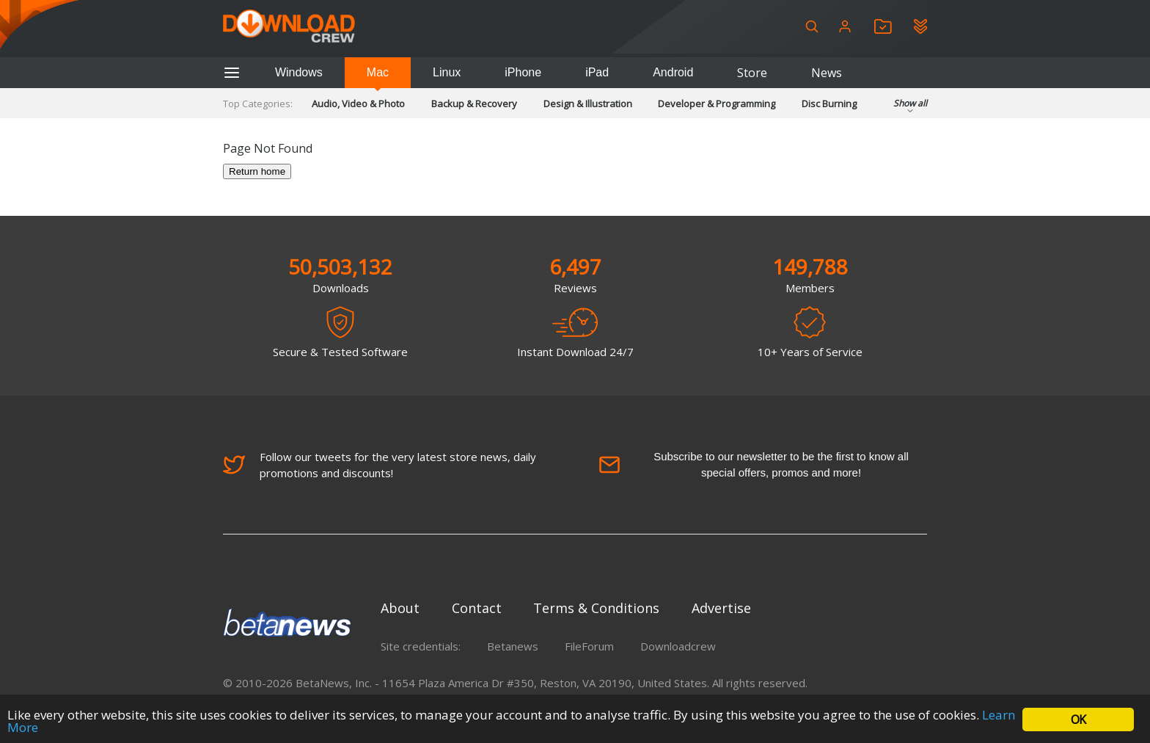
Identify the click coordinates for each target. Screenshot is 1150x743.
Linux (447, 72)
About (400, 608)
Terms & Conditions (596, 608)
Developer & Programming (716, 103)
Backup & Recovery (474, 103)
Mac (378, 72)
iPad (597, 72)
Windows (299, 72)
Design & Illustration (587, 103)
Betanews (512, 646)
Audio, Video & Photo (358, 103)
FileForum (589, 646)
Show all (910, 107)
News (826, 73)
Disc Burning (829, 103)
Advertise (721, 608)
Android (673, 72)
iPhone (523, 72)
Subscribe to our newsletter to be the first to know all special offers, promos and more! (753, 464)
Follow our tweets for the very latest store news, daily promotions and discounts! (379, 464)
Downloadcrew (678, 646)
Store (752, 73)
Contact (477, 608)
